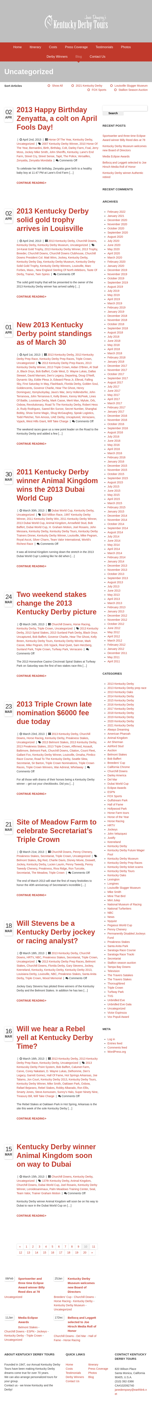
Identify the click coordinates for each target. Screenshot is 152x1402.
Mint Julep (113, 900)
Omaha (80, 754)
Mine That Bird (116, 896)
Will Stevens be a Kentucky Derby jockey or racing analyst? (56, 932)
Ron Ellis (82, 1087)
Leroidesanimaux (37, 1189)
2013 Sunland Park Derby (66, 632)
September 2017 (117, 378)
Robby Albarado (66, 1087)
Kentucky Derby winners (55, 265)
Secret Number (74, 408)
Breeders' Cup (116, 762)
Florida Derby (72, 383)
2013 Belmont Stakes (55, 742)
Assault (87, 746)
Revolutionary (35, 404)
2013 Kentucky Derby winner (62, 249)
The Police (69, 156)
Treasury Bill (24, 1096)
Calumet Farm (80, 1067)
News (110, 916)
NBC (38, 957)
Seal (92, 1189)
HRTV (30, 957)
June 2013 (113, 590)
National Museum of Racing (124, 904)
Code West (58, 371)
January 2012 (115, 648)
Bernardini (35, 147)
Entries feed (114, 1043)
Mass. (30, 270)
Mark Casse (57, 400)
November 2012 (117, 619)
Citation (74, 750)
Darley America (116, 775)
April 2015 (113, 499)
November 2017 (117, 370)
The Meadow (39, 872)
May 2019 (113, 295)
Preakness (45, 868)
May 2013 (113, 594)
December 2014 (117, 515)
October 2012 (115, 623)
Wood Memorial (52, 978)
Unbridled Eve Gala (119, 1004)
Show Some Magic (37, 413)
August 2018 (115, 332)
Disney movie (75, 860)
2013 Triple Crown (58, 367)
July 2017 (113, 386)
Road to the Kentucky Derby (63, 404)
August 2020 (115, 236)
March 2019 (114, 303)
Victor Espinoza (117, 1012)
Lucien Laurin (56, 864)
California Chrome (118, 767)
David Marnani (36, 375)
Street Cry (31, 156)
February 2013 (116, 607)
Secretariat (23, 763)
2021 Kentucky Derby (89, 85)
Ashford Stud (115, 746)
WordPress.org (116, 1051)
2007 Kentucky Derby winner (60, 143)
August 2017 (115, 382)
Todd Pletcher (25, 417)
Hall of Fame (55, 1075)
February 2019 (116, 307)
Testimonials (104, 47)
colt (64, 147)
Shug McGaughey (61, 413)
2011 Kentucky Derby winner (78, 518)
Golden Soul (90, 383)
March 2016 (114, 453)
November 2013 (117, 569)
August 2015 (115, 482)
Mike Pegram (88, 535)
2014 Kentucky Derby (120, 696)
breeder (21, 253)
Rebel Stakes (46, 1087)
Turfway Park (60, 649)
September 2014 (117, 528)
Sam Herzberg (82, 645)
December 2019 (117, 270)
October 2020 (115, 228)
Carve (20, 1071)
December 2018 (117, 315)
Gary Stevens (74, 965)
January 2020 (115, 265)
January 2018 (115, 361)
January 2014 (115, 561)
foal (88, 147)
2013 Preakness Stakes (31, 746)
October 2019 (115, 278)
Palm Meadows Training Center (68, 1189)
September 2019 (117, 282)
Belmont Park (38, 750)
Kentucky (72, 152)
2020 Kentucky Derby (120, 721)
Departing (71, 375)
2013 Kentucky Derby (61, 240)
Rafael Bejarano (26, 1087)
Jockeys (112, 829)
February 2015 (116, 507)
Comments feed (117, 1047)
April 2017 (113, 399)
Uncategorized (25, 143)
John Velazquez (117, 833)
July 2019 (113, 290)
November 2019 (117, 274)
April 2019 (113, 299)
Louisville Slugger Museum (131, 85)
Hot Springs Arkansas (78, 1075)
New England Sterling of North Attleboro (60, 270)
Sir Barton (37, 763)
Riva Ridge (60, 868)
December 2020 (117, 220)
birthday (55, 147)
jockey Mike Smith (36, 152)
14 (36, 1252)
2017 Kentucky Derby (120, 708)
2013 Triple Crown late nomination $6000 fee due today (54, 713)
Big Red (43, 860)
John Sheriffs (57, 152)
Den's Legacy (55, 375)
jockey (62, 257)
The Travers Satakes (120, 975)
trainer (29, 274)
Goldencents (24, 388)
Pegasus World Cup (119, 925)
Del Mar (112, 779)
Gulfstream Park (117, 800)
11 (93, 1246)
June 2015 (113, 490)
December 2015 (117, 465)
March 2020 (114, 257)
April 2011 (113, 661)
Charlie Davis (57, 860)
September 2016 (117, 428)
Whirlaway (77, 767)
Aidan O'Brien (79, 367)
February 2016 (116, 457)
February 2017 (116, 407)
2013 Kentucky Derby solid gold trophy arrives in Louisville (53, 220)
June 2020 (113, 245)
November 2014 (117, 519)
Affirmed (76, 746)
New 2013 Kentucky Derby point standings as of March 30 (54, 333)
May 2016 (113, 444)
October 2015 (115, 474)
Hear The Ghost (65, 388)
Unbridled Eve (116, 1000)
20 (84, 1252)
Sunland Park (25, 649)
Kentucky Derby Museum (53, 245)
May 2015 (113, 494)
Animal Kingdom (117, 737)
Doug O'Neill (86, 375)
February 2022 (116, 211)
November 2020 (117, 224)
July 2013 (113, 586)
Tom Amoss (42, 417)
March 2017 (114, 403)
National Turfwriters (119, 908)
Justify (111, 837)
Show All (57, 85)
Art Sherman (115, 742)
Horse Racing (81, 624)
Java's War (57, 392)
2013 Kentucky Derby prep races (63, 363)
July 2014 (113, 536)
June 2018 (113, 340)
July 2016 (113, 436)
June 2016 (113, 440)
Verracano (76, 649)
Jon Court (33, 1079)
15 (44, 1252)
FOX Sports (99, 89)
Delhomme (74, 1071)
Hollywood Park (117, 808)
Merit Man (73, 400)
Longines (113, 883)
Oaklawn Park (71, 1083)
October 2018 (115, 324)
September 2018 (117, 328)
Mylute (85, 400)
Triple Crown (83, 358)
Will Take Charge (58, 421)
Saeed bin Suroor (53, 408)
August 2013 (115, 582)
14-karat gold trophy (30, 249)
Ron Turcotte (76, 868)
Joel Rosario (80, 527)
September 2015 (117, 478)
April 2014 (113, 549)
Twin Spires (42, 274)
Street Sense (46, 156)
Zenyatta (22, 160)
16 (52, 1252)
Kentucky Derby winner (51, 535)
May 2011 (113, 657)
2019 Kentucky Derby (120, 717)
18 (68, 1252)
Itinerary (35, 47)
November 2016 (117, 419)
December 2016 (117, 415)
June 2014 (113, 540)
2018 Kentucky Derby (120, 712)
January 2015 (115, 511)
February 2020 (116, 261)
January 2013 (115, 611)
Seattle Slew (79, 758)
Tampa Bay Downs (119, 966)
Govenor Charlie (44, 388)
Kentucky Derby (82, 139)
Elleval (79, 379)
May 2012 (113, 632)
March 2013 (114, 603)
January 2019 (115, 311)
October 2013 (115, 574)
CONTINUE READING (31, 182)
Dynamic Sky (25, 379)
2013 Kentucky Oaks (120, 692)
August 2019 (115, 286)
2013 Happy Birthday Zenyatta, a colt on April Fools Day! (57, 118)
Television (113, 971)
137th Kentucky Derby (55, 1180)
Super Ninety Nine (86, 1092)
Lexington (113, 879)
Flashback (56, 383)
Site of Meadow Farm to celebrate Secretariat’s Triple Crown (57, 831)
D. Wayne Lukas (76, 371)
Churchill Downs (86, 240)
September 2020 (117, 232)
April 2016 (113, 449)
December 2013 (117, 565)
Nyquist (112, 921)
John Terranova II (41, 396)
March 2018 (114, 353)
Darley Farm (76, 147)
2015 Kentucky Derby (120, 700)
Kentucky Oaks (116, 875)
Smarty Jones (25, 1092)
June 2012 (113, 628)
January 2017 (115, 411)
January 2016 (115, 461)
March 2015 (114, 503)
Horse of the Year (59, 139)
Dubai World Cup (61, 510)
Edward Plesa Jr (63, 379)
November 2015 (117, 469)
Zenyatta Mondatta (40, 160)
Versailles (84, 156)
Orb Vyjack (50, 645)
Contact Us (97, 56)
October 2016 (115, 424)
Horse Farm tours (118, 812)
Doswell (90, 860)
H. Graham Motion (60, 527)
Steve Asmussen (45, 1092)
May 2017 (113, 394)
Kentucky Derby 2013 (78, 969)
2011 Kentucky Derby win (43, 518)
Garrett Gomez (36, 1075)
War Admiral (61, 767)
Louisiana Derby (39, 400)
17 (60, 1252)
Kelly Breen (60, 396)
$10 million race (52, 514)
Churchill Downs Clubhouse (66, 253)
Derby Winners (57, 56)
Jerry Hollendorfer (77, 392)
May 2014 (113, 544)
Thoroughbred (116, 983)
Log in (111, 1039)
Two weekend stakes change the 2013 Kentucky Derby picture (57, 603)
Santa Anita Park (117, 946)
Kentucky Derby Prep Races (56, 358)
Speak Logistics (83, 413)
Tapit (59, 156)
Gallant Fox (24, 754)
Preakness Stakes (77, 738)
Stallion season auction (133, 89)
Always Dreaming (118, 729)
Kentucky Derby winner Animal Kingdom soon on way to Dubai (56, 1155)
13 (28, 1252)
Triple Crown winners (39, 767)
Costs (53, 47)
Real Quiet (65, 645)
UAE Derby (58, 417)
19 (76, 1252)
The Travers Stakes (119, 979)
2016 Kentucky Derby (120, 704)
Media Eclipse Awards (116, 156)
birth (46, 147)
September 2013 (117, 578)
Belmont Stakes (26, 860)
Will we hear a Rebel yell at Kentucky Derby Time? (55, 1037)
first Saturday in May (36, 383)
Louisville (78, 265)
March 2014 (114, 553)
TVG (110, 996)
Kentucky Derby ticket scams (125, 867)
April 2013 (113, 598)
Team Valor (23, 1193)
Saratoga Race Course (121, 950)
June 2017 (113, 390)
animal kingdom (56, 523)
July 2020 (113, 240)
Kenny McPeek (78, 396)
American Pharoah (118, 733)
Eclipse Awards (116, 787)
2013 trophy (89, 249)
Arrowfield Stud (76, 523)
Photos (126, 47)
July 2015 (113, 486)
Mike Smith (54, 1083)
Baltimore (22, 750)
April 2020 (113, 253)
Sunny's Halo (65, 1092)
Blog (78, 56)
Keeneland (23, 969)
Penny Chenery (82, 851)
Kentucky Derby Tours (63, 531)
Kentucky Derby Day (29, 261)
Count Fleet (88, 750)
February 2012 (116, 644)
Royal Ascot (24, 539)
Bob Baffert (43, 371)
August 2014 (115, 532)
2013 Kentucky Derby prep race (126, 688)
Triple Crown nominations (61, 763)
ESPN (111, 792)
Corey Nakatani (35, 1071)
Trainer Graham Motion (46, 1193)
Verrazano (88, 417)
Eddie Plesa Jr (43, 379)
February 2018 (116, 357)
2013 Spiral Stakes (37, 632)
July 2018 (113, 336)
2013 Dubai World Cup (31, 523)
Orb (92, 400)
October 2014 (115, 524)
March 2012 (114, 640)
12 (20, 1252)
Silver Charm (41, 539)
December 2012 (117, 615)
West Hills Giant (36, 421)
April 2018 (113, 349)
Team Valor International (65, 539)
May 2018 (113, 345)
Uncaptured (73, 417)
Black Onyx (27, 371)
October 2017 (115, 374)
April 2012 (113, 636)
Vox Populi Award (118, 1016)
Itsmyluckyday (40, 392)
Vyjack (21, 421)
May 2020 (113, 249)
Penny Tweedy (75, 864)
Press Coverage (76, 47)
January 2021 (115, 215)
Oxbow (21, 404)
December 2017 (117, 365)
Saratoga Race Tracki (120, 954)
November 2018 (117, 320)
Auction (112, 750)
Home (17, 47)
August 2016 (115, 432)
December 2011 (117, 653)
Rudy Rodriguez (30, 408)
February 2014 (116, 557)
